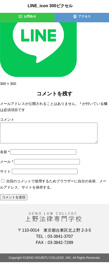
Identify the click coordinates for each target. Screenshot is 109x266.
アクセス (82, 16)
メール (6, 165)
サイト (5, 175)
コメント (7, 119)
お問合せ (27, 16)
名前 (4, 156)
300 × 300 (8, 84)
